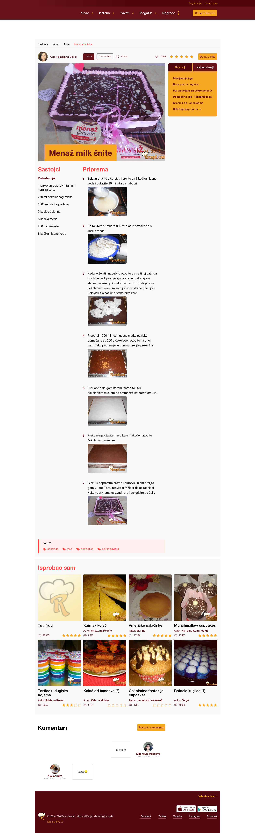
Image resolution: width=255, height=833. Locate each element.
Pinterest (212, 816)
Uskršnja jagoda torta (187, 109)
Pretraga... (185, 13)
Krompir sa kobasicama (188, 102)
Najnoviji (180, 67)
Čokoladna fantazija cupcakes (150, 673)
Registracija (195, 3)
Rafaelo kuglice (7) (195, 673)
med (69, 548)
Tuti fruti (59, 605)
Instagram (194, 816)
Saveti (124, 13)
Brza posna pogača (185, 84)
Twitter (162, 816)
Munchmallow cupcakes (195, 605)
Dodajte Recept (205, 13)
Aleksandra (55, 775)
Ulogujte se (211, 3)
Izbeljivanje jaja (183, 78)
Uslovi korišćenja (84, 816)
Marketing (99, 816)
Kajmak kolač (104, 605)
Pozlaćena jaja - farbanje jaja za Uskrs (192, 96)
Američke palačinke (150, 605)
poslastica (87, 548)
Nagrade (168, 13)
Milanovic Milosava (148, 753)
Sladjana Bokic (67, 56)
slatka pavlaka (110, 548)
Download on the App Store (186, 808)
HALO (59, 821)
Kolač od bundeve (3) (104, 673)
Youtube (177, 816)
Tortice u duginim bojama (59, 673)
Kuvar (84, 13)
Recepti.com (56, 11)
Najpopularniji (205, 67)
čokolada (52, 548)
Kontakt (109, 816)
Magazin (145, 13)
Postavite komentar (151, 727)
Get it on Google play (207, 808)
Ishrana (104, 13)
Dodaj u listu (207, 56)
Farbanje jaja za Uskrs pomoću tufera (192, 90)
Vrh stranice (206, 796)
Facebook (146, 816)
